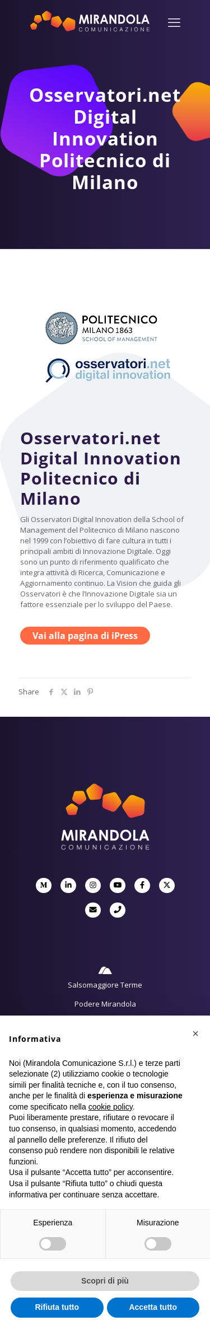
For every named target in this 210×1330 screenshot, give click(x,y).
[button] (195, 1033)
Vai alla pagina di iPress (85, 635)
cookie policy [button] (110, 1106)
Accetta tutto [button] (153, 1307)
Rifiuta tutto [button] (57, 1307)
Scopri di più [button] (105, 1280)
